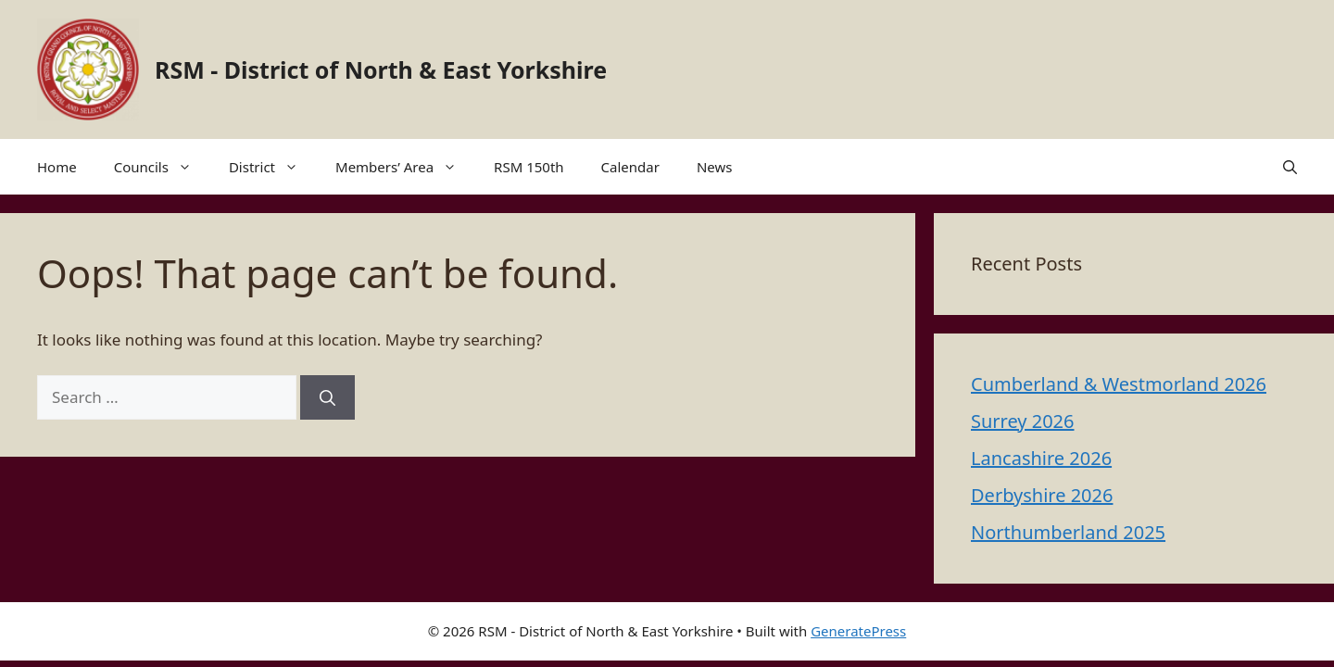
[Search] (327, 397)
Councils (162, 167)
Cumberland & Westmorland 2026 (1118, 383)
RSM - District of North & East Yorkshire (381, 69)
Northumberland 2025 (1068, 532)
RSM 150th (529, 166)
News (715, 166)
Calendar (630, 166)
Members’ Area (405, 167)
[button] (1290, 167)
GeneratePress (858, 631)
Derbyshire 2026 (1042, 495)
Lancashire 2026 (1041, 458)
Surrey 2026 (1023, 421)
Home (57, 166)
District (273, 167)
